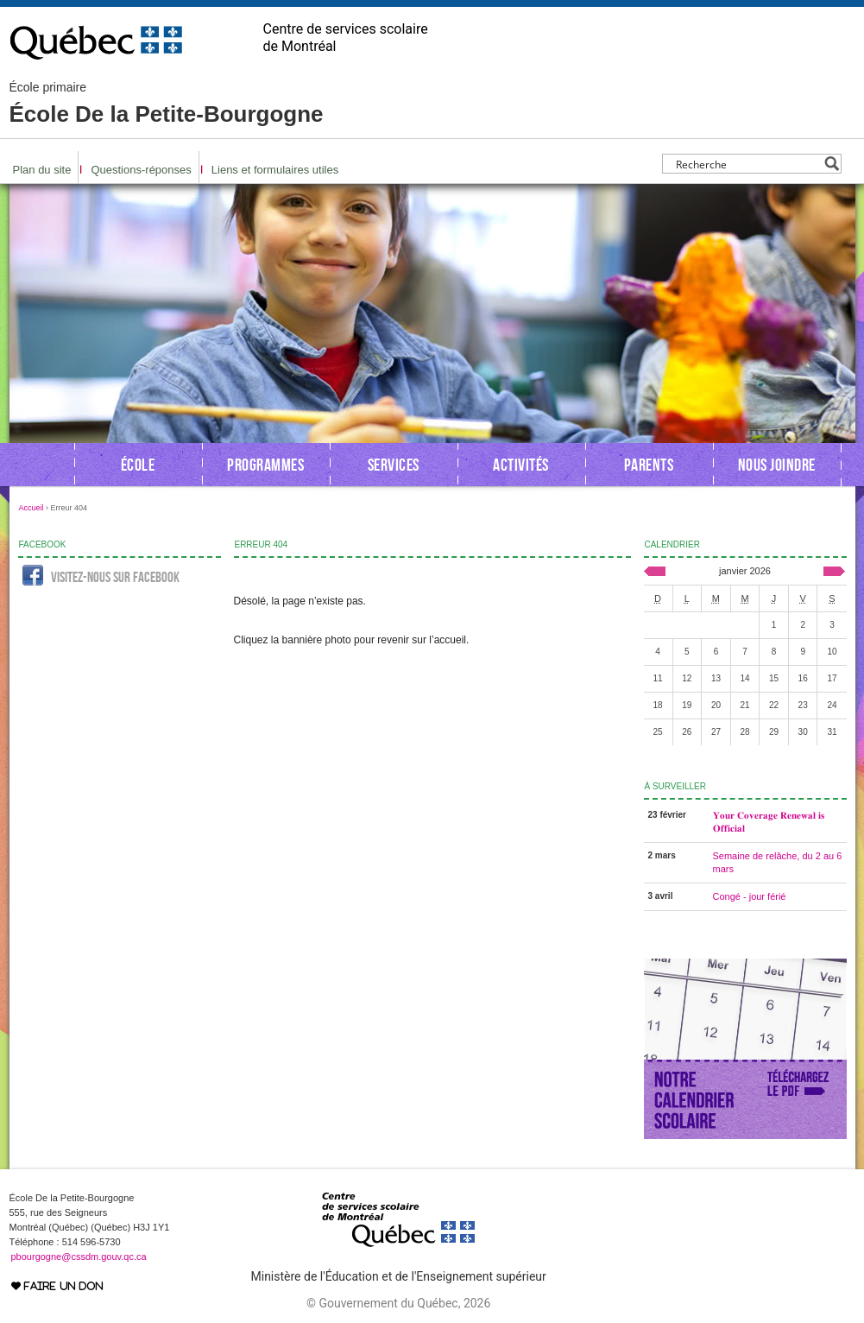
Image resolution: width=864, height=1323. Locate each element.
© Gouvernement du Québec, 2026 (398, 1303)
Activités (521, 464)
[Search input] (747, 164)
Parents (649, 464)
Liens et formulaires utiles (274, 169)
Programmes (265, 464)
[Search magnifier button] (832, 164)
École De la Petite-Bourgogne (166, 103)
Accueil (31, 507)
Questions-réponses (141, 169)
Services (393, 464)
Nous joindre (777, 464)
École (138, 464)
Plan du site (42, 169)
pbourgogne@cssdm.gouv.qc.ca (79, 1256)
